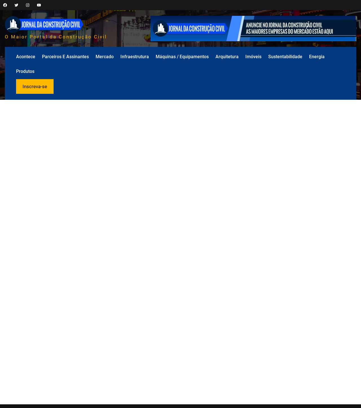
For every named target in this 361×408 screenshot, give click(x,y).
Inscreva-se (35, 86)
